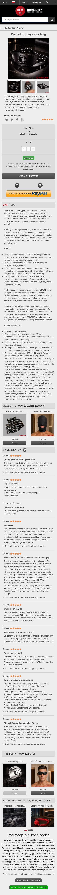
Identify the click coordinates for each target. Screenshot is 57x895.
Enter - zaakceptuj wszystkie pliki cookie (28, 887)
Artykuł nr (8, 115)
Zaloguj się (36, 2)
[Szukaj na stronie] (51, 19)
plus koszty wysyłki (28, 134)
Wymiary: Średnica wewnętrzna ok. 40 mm (23, 334)
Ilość (28, 143)
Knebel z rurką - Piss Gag (16, 331)
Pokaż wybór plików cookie (28, 880)
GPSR (13, 204)
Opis (5, 204)
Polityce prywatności (45, 874)
